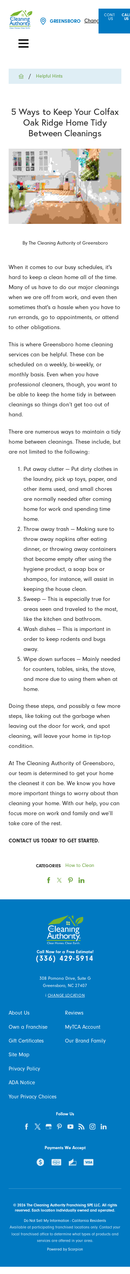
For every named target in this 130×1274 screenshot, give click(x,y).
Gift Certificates (26, 1041)
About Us (19, 1013)
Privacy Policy (24, 1069)
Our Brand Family (85, 1041)
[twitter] (37, 1127)
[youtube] (70, 1127)
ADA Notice (22, 1082)
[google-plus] (48, 1127)
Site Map (19, 1054)
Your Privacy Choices (32, 1097)
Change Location (66, 996)
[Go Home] (24, 76)
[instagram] (92, 1127)
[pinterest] (59, 1127)
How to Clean (79, 865)
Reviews (74, 1013)
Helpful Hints (49, 76)
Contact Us (113, 17)
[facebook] (26, 1127)
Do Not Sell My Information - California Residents (65, 1220)
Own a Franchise (28, 1027)
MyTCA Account (82, 1027)
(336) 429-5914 (65, 958)
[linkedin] (103, 1127)
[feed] (81, 1127)
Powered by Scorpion (65, 1249)
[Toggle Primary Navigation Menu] (23, 43)
